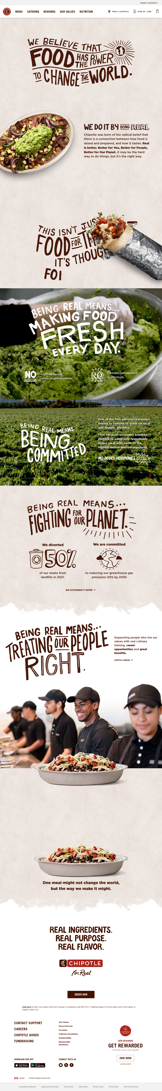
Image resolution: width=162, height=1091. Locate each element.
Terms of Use (68, 1087)
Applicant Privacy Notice (50, 1087)
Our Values (64, 1022)
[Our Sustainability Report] (81, 590)
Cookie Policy (83, 1087)
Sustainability (65, 1038)
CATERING (33, 11)
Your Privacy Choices (131, 1087)
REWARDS (49, 11)
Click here (26, 1007)
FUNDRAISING (24, 1041)
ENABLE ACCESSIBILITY (149, 3)
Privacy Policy (113, 1087)
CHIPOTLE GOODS (26, 1035)
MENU (19, 11)
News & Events (66, 1026)
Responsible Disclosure (64, 1043)
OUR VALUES (67, 11)
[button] (81, 994)
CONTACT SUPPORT (28, 1023)
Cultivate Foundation (68, 1034)
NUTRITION (86, 11)
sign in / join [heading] (144, 11)
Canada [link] (21, 1078)
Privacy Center (98, 1087)
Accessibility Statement (27, 1087)
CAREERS (21, 1029)
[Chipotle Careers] (124, 660)
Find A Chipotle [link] (120, 11)
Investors (63, 1030)
